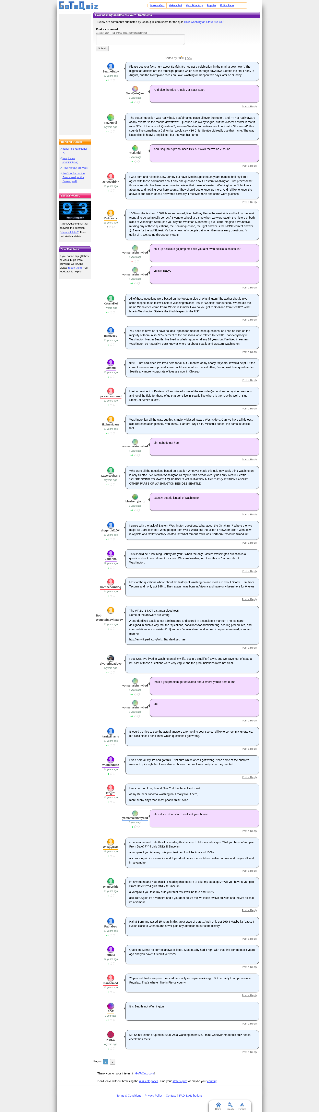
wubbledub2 (110, 765)
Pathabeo (110, 926)
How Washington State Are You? (204, 22)
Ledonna (111, 558)
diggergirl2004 (110, 530)
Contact (171, 1095)
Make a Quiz (157, 5)
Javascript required (140, 40)
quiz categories (148, 1081)
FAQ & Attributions (190, 1095)
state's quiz (180, 1081)
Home (218, 1106)
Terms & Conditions (129, 1095)
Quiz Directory (194, 5)
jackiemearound (111, 396)
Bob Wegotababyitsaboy (109, 617)
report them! (75, 267)
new (189, 58)
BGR (110, 1011)
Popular (211, 5)
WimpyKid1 (110, 847)
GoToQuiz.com (144, 1073)
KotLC (110, 1039)
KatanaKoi (111, 303)
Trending (241, 1106)
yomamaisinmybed (135, 252)
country (211, 1081)
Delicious (110, 218)
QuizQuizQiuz (135, 93)
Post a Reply (249, 106)
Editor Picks (227, 5)
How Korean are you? (75, 167)
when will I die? (70, 232)
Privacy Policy (153, 1095)
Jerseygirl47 (110, 181)
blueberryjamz (135, 501)
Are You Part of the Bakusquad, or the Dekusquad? (73, 177)
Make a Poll (175, 5)
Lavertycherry (110, 475)
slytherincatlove (111, 663)
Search (230, 1106)
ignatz (111, 954)
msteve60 (110, 335)
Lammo (111, 367)
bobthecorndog (110, 587)
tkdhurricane (110, 424)
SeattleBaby (111, 71)
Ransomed (110, 983)
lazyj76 (110, 793)
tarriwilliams (110, 736)
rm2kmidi (110, 122)
